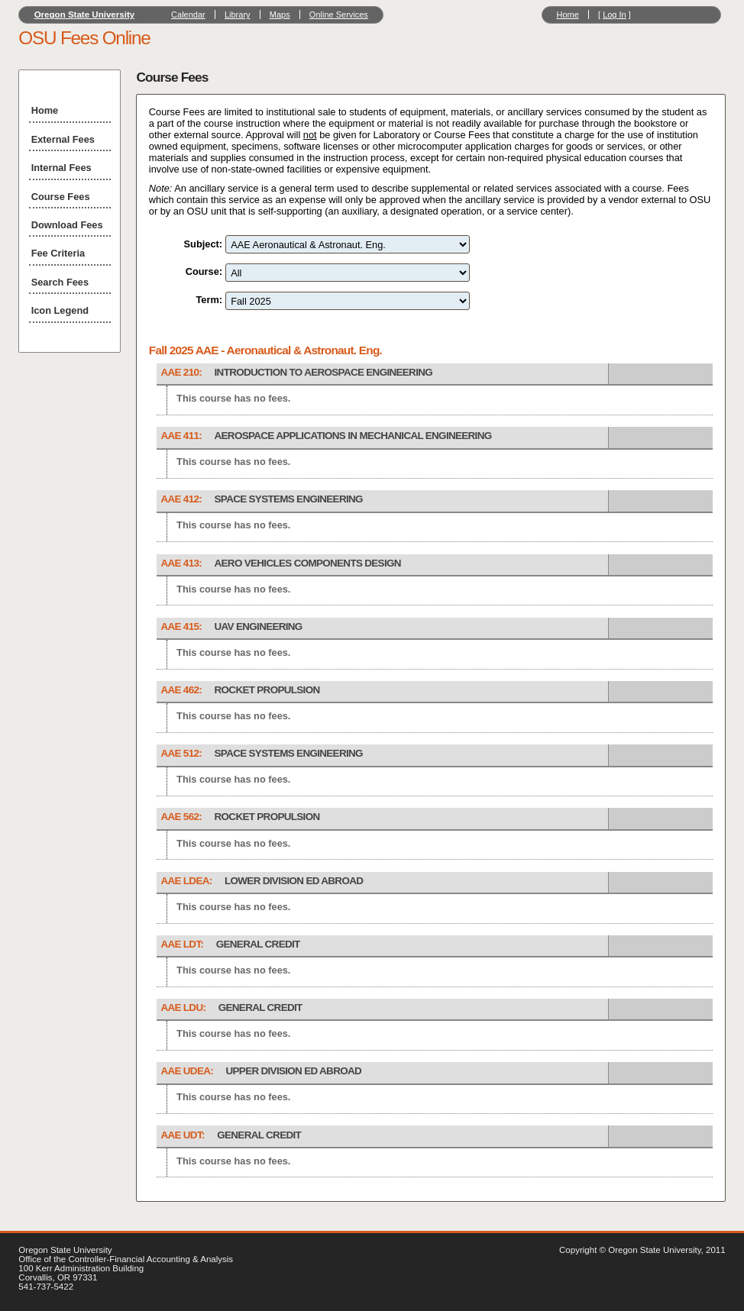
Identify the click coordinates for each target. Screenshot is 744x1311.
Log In (614, 14)
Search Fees (60, 282)
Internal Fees (61, 167)
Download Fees (67, 225)
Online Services (338, 14)
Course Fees (60, 196)
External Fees (63, 139)
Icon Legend (60, 310)
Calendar (188, 14)
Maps (280, 14)
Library (238, 14)
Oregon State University (84, 14)
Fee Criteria (58, 253)
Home (567, 14)
